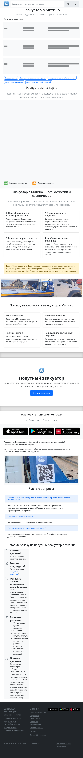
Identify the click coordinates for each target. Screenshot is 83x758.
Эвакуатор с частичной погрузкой (38, 82)
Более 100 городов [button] (38, 735)
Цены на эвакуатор (38, 712)
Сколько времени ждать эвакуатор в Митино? (26, 528)
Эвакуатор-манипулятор (14, 82)
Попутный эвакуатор (12, 718)
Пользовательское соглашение (63, 745)
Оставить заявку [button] (41, 392)
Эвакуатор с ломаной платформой (32, 78)
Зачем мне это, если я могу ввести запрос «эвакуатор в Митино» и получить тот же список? (39, 498)
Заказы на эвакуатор (12, 715)
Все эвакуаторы (11, 78)
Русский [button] (33, 731)
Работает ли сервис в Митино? (20, 516)
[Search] (38, 4)
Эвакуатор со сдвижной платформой (62, 78)
